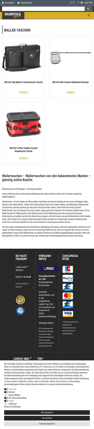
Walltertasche (51, 230)
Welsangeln (20, 189)
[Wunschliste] (72, 2)
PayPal (11, 401)
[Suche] (88, 9)
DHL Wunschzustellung (17, 398)
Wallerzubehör (21, 213)
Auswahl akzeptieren (47, 424)
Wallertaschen (13, 194)
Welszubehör (7, 236)
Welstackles (35, 227)
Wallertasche (7, 189)
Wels (30, 202)
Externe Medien (14, 395)
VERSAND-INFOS (45, 257)
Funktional (13, 404)
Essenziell (12, 389)
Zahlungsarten (70, 257)
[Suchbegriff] (43, 9)
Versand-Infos (48, 346)
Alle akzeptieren (47, 412)
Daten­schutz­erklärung (64, 384)
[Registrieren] (25, 2)
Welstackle (26, 194)
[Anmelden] (8, 2)
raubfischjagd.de (8, 197)
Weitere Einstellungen (12, 407)
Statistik (12, 392)
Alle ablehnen (47, 418)
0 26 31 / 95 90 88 (23, 277)
